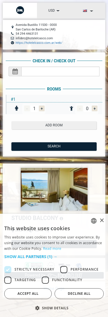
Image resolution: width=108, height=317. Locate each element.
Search (54, 146)
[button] (54, 257)
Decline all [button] (79, 293)
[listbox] (94, 221)
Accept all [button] (28, 293)
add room (54, 125)
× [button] (101, 221)
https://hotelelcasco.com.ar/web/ (39, 43)
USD (54, 11)
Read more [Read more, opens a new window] (52, 248)
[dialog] (54, 265)
